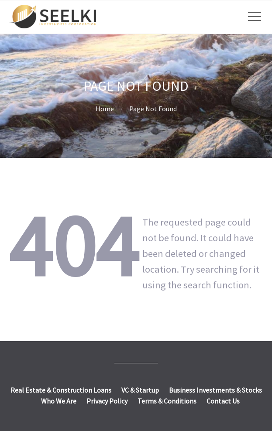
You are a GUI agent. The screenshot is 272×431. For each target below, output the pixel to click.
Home (105, 108)
